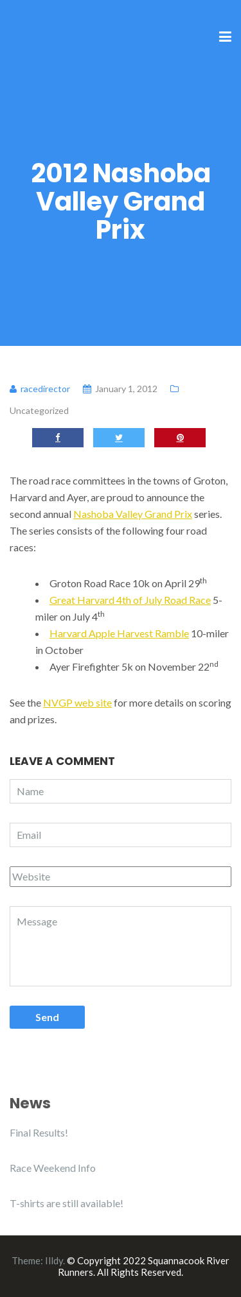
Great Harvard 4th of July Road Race (130, 600)
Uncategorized (39, 410)
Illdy (54, 1260)
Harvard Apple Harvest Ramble (119, 633)
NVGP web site (77, 702)
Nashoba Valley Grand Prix (132, 514)
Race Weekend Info (53, 1168)
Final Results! (39, 1132)
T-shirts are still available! (66, 1203)
